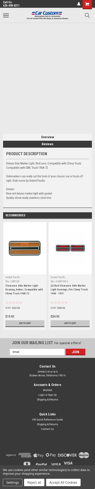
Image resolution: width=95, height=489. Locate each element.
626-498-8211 (11, 5)
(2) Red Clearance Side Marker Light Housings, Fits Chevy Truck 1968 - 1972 (69, 289)
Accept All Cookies (63, 482)
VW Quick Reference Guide (47, 419)
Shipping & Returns (47, 399)
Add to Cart (25, 323)
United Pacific (12, 277)
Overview (47, 137)
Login (41, 394)
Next (88, 215)
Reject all (34, 482)
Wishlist (47, 390)
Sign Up (52, 394)
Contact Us (47, 429)
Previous (83, 215)
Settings (12, 482)
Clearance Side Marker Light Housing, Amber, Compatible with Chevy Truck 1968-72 (24, 289)
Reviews (47, 144)
